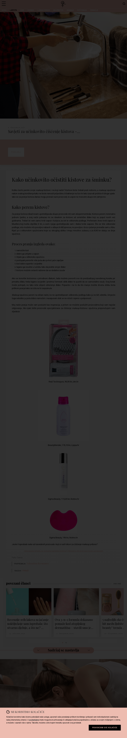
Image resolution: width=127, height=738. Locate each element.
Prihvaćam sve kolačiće (104, 728)
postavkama (34, 720)
